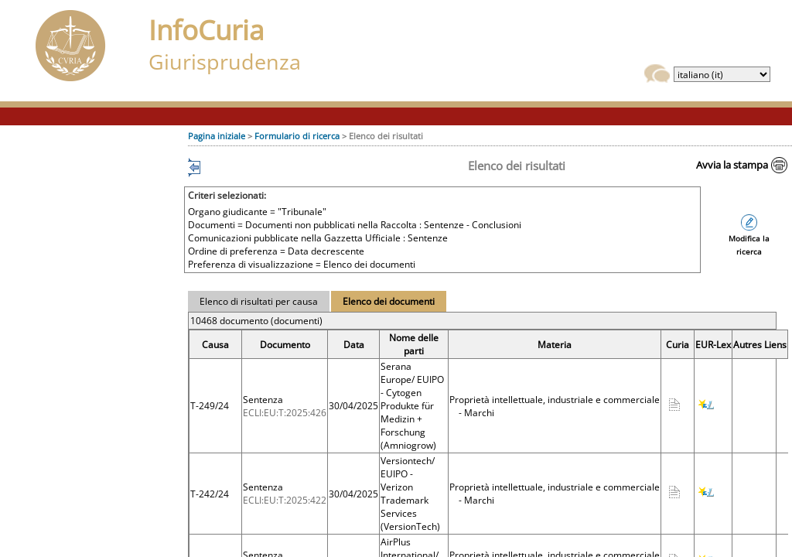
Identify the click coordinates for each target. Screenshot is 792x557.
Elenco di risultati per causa (259, 301)
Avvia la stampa (732, 165)
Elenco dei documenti (389, 301)
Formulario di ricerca (297, 136)
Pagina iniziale (216, 136)
